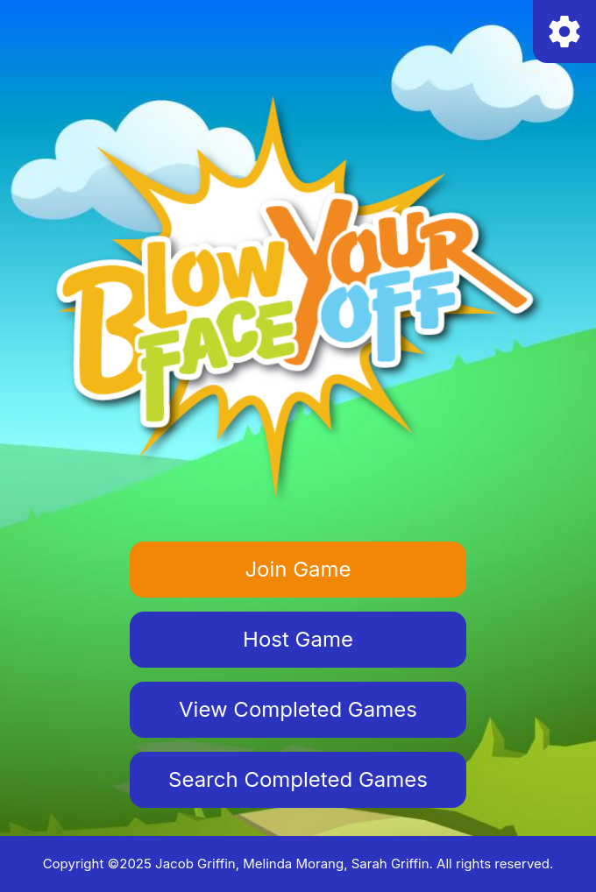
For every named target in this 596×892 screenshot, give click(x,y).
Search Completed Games (298, 779)
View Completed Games (298, 709)
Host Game (298, 639)
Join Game (298, 569)
